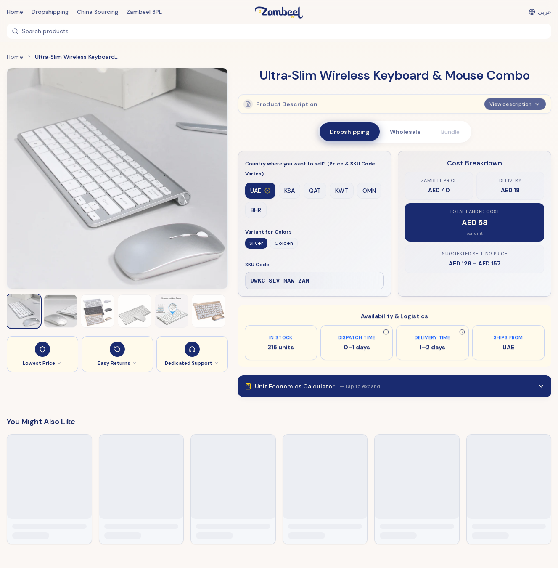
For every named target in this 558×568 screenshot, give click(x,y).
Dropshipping (50, 12)
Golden (284, 243)
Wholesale (405, 131)
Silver (256, 243)
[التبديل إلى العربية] (540, 12)
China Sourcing (97, 12)
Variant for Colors (268, 232)
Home (15, 12)
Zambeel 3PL (144, 12)
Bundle (450, 131)
